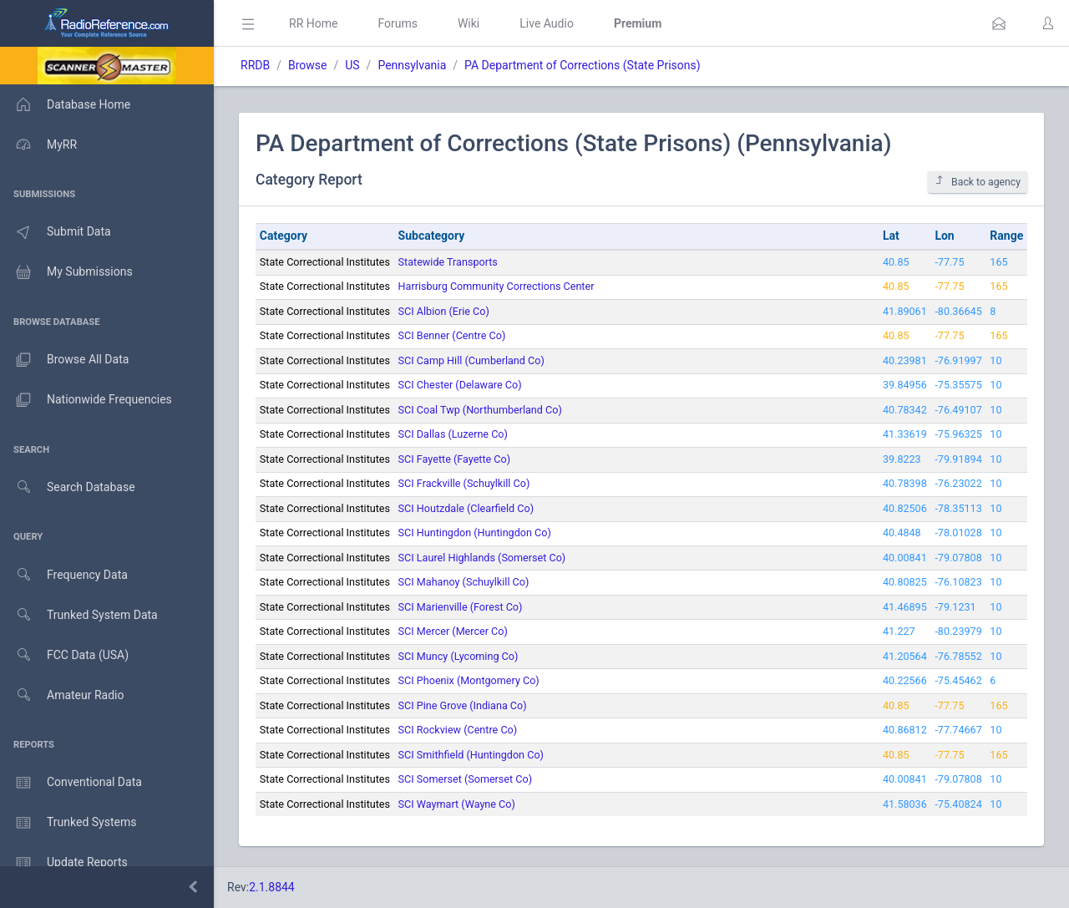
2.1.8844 (272, 887)
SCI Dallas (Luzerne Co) (453, 434)
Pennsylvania (411, 65)
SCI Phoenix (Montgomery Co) (469, 680)
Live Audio (546, 23)
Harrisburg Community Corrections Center (496, 286)
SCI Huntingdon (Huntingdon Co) (474, 532)
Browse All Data (64, 360)
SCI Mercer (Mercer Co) (453, 631)
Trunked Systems (68, 822)
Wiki (468, 23)
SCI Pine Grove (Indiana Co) (462, 705)
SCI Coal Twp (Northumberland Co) (480, 409)
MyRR (38, 144)
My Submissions (66, 272)
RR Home (313, 23)
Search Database (67, 487)
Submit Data (55, 232)
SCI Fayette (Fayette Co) (454, 459)
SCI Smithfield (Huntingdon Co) (471, 754)
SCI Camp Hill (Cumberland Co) (471, 360)
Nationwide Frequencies (86, 400)
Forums (397, 23)
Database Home (65, 104)
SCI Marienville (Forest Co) (460, 607)
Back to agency (978, 181)
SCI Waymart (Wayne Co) (456, 804)
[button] (998, 23)
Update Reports (64, 862)
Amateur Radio (62, 695)
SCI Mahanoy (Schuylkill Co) (463, 582)
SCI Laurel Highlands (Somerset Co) (482, 557)
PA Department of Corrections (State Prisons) (582, 65)
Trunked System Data (79, 615)
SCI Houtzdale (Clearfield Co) (466, 508)
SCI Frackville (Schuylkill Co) (464, 483)
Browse (307, 65)
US (352, 65)
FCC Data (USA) (64, 655)
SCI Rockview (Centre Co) (458, 729)
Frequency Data (64, 575)
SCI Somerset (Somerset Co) (465, 779)
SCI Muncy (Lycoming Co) (458, 656)
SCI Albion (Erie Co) (443, 311)
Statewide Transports (448, 262)
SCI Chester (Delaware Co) (460, 384)
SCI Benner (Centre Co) (452, 335)
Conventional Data (71, 782)
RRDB (255, 65)
